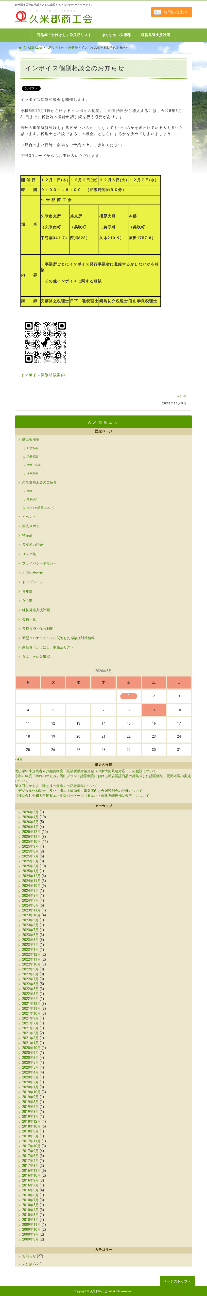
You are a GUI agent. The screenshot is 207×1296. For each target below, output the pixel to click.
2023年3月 (30, 940)
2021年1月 (30, 1043)
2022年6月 (30, 984)
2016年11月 (31, 1170)
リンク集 (29, 554)
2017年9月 (30, 1151)
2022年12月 (31, 954)
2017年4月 (30, 1161)
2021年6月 (30, 1028)
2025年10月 (31, 841)
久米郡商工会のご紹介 (39, 482)
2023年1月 (30, 949)
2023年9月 (30, 920)
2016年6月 (30, 1190)
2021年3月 (30, 1038)
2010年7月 (30, 1200)
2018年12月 (31, 1121)
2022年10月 (31, 964)
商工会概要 (30, 439)
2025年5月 (30, 866)
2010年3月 (30, 1215)
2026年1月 (30, 827)
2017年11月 (31, 1141)
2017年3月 (30, 1166)
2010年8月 (30, 1195)
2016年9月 (30, 1180)
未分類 (182, 396)
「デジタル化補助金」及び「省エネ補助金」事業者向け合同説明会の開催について (78, 791)
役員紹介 (32, 499)
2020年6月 (30, 1062)
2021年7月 (30, 1023)
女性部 (27, 601)
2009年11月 (31, 1225)
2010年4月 (30, 1210)
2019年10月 (31, 1092)
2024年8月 (30, 895)
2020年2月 (30, 1082)
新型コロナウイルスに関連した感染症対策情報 (58, 638)
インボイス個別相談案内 (42, 375)
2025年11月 (31, 837)
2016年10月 (31, 1175)
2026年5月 (30, 812)
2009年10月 (31, 1229)
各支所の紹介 (32, 545)
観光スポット (32, 526)
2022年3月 (30, 994)
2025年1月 (30, 871)
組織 (30, 491)
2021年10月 (31, 1013)
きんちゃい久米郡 (36, 657)
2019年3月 (30, 1112)
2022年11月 (31, 959)
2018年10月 (31, 1126)
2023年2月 (30, 945)
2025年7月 (30, 856)
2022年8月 (30, 974)
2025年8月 (30, 851)
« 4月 (19, 759)
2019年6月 (30, 1107)
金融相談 (32, 473)
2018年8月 (30, 1131)
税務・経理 (34, 465)
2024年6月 (30, 905)
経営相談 (32, 448)
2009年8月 (30, 1239)
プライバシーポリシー (39, 563)
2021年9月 (30, 1018)
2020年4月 (30, 1072)
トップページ (32, 582)
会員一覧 (29, 619)
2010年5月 (30, 1205)
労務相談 (32, 456)
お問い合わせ (176, 12)
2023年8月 (30, 925)
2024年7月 (30, 900)
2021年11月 (31, 1008)
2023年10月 (31, 915)
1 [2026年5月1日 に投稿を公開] (129, 696)
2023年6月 (30, 935)
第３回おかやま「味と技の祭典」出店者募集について (56, 786)
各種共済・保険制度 (37, 629)
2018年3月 (30, 1136)
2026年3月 (30, 822)
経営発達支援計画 (36, 610)
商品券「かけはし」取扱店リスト (48, 647)
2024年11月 (31, 881)
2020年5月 (30, 1067)
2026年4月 (30, 817)
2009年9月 (30, 1234)
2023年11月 (31, 910)
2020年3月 (30, 1077)
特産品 (27, 535)
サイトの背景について (40, 507)
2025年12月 (31, 832)
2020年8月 (30, 1058)
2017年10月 (31, 1146)
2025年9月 (30, 846)
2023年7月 (30, 930)
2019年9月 (30, 1097)
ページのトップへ (177, 1281)
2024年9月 (30, 891)
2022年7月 (30, 979)
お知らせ (29, 1256)
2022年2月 (30, 999)
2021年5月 (30, 1033)
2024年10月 (31, 886)
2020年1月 (30, 1087)
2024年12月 (31, 876)
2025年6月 (30, 861)
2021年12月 (31, 1004)
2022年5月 (30, 989)
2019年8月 (30, 1102)
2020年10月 (31, 1048)
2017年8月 (30, 1156)
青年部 (27, 591)
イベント (29, 517)
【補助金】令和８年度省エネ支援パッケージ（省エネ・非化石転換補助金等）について (82, 796)
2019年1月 (30, 1116)
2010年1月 (30, 1220)
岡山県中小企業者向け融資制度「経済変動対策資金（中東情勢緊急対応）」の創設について (85, 771)
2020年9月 (30, 1053)
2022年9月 (30, 969)
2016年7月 (30, 1185)
